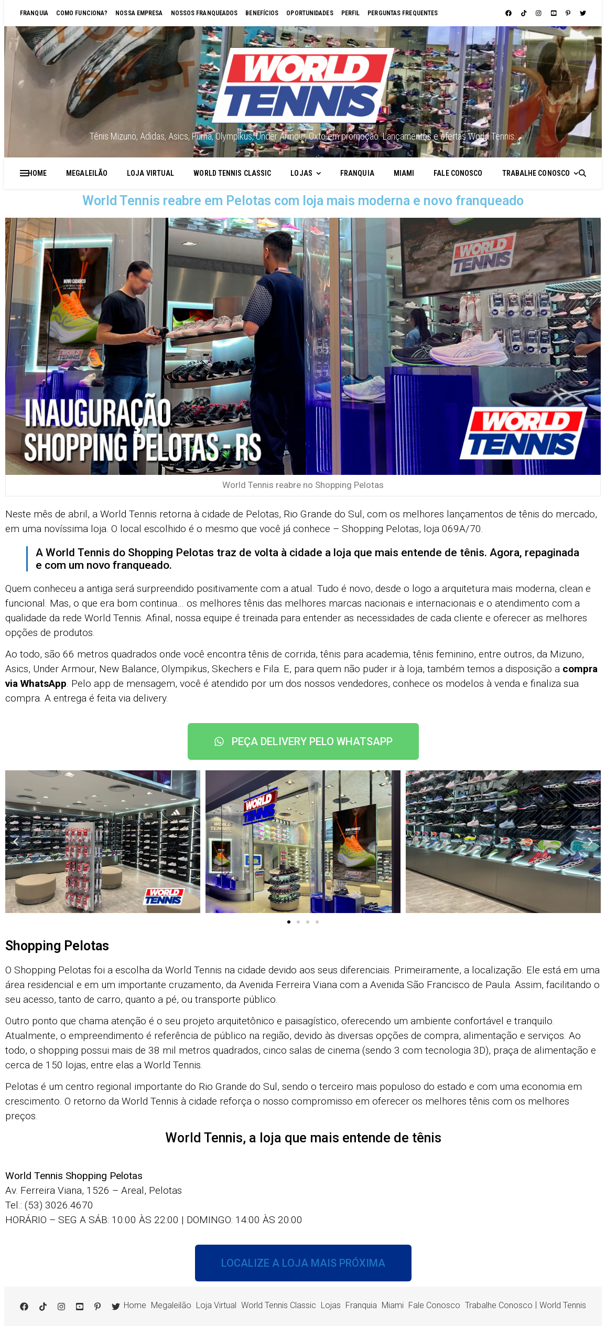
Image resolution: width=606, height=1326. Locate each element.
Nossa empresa (139, 13)
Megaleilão (86, 173)
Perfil (350, 13)
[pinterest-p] (569, 13)
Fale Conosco (458, 173)
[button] (15, 841)
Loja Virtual (150, 173)
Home (37, 173)
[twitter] (583, 13)
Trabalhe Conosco (536, 173)
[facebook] (509, 13)
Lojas (301, 173)
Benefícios (261, 13)
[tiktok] (524, 13)
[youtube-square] (554, 13)
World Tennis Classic (232, 173)
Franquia (34, 13)
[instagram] (539, 13)
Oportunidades (309, 13)
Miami (404, 173)
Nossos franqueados (204, 13)
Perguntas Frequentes (402, 13)
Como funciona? (81, 13)
